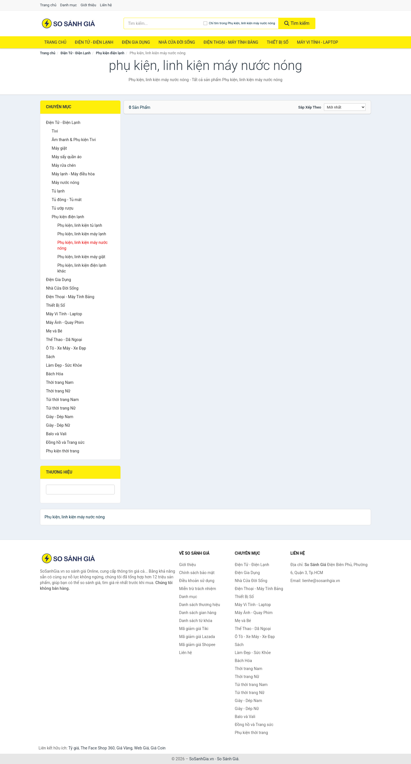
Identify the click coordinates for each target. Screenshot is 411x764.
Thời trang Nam (60, 382)
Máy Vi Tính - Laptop (317, 42)
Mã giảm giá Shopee (197, 644)
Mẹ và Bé (54, 331)
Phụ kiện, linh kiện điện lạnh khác (81, 268)
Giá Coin (158, 748)
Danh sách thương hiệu (199, 604)
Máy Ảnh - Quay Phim (65, 322)
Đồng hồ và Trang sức (65, 442)
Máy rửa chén (64, 165)
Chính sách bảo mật (197, 572)
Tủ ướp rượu (62, 208)
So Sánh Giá (227, 759)
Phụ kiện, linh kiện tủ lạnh (79, 225)
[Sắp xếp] (345, 107)
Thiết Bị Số (278, 42)
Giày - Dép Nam (59, 416)
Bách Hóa (54, 374)
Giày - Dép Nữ (58, 425)
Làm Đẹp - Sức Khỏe (64, 365)
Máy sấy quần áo (67, 157)
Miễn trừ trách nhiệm (197, 588)
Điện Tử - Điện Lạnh (94, 42)
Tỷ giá (73, 748)
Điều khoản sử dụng (197, 580)
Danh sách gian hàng (197, 612)
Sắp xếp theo (309, 107)
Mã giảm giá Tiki (193, 628)
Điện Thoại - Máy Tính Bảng (231, 42)
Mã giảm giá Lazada (197, 636)
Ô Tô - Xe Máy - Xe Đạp (66, 348)
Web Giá (141, 748)
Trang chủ (48, 5)
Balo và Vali (56, 434)
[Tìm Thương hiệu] (80, 489)
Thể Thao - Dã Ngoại (64, 339)
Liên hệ (106, 5)
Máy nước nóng (65, 182)
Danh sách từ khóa (195, 620)
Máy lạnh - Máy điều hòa (73, 174)
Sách (50, 356)
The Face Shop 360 (97, 748)
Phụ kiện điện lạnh (110, 53)
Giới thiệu (88, 5)
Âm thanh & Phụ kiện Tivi (74, 139)
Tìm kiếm (296, 23)
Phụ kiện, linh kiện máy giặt (81, 256)
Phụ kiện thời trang (62, 451)
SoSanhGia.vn (201, 759)
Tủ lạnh (58, 191)
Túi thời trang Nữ (61, 408)
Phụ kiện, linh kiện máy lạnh (81, 234)
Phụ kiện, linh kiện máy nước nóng (82, 245)
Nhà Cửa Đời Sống (176, 42)
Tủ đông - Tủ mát (67, 199)
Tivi (55, 131)
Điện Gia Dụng (136, 42)
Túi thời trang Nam (62, 399)
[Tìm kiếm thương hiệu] (164, 23)
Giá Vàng (124, 748)
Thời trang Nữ (58, 391)
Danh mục (68, 5)
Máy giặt (59, 148)
